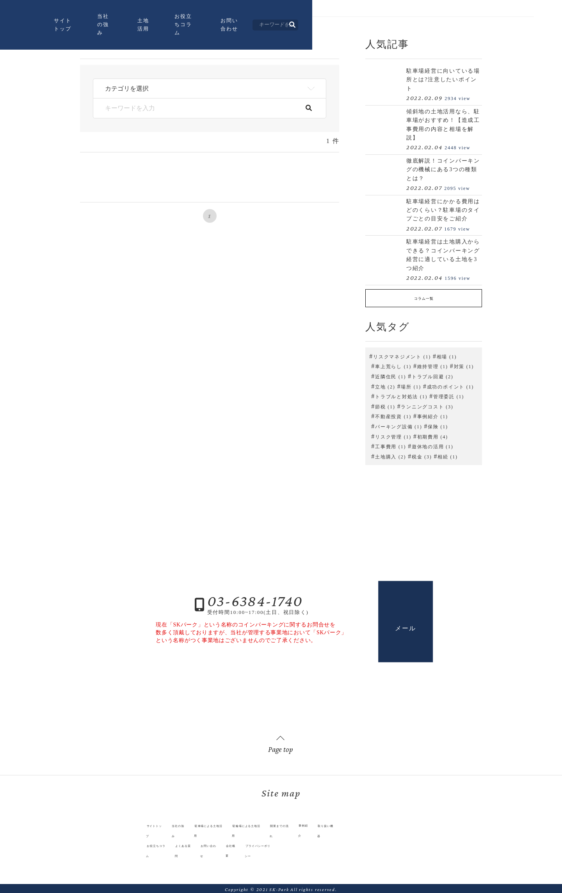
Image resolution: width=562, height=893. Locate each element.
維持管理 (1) (432, 364)
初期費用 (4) (432, 434)
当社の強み (206, 26)
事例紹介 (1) (432, 414)
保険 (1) (438, 424)
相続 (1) (448, 454)
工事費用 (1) (390, 444)
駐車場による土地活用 (188, 833)
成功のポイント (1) (450, 384)
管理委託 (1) (448, 394)
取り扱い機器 (382, 833)
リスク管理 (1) (393, 434)
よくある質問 (147, 842)
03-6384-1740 (255, 598)
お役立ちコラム (314, 26)
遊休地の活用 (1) (433, 444)
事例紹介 (346, 833)
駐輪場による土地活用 (252, 833)
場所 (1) (411, 384)
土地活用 (257, 26)
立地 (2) (385, 384)
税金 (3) (422, 454)
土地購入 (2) (390, 454)
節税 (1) (385, 404)
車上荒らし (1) (393, 364)
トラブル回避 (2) (433, 374)
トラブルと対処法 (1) (401, 394)
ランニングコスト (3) (427, 404)
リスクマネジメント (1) (402, 354)
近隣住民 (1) (390, 374)
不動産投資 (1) (393, 414)
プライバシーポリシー (271, 842)
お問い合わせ (377, 26)
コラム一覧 (423, 297)
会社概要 (223, 842)
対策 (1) (464, 364)
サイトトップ (149, 26)
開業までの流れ (308, 833)
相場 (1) (447, 354)
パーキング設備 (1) (398, 424)
